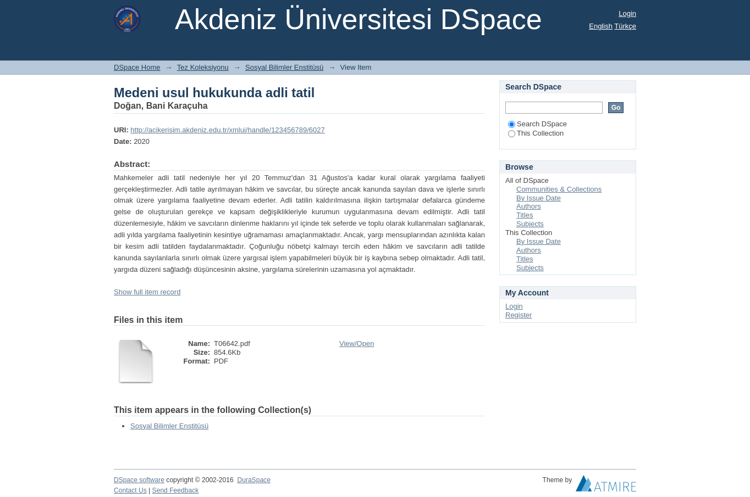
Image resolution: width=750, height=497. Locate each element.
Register (518, 315)
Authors (528, 206)
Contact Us (130, 490)
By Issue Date (538, 198)
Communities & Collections (559, 189)
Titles (524, 215)
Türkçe (625, 26)
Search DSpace (537, 124)
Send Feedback (175, 490)
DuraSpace (253, 480)
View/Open (356, 343)
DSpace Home (137, 67)
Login (627, 13)
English (601, 26)
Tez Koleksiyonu (203, 67)
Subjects (530, 224)
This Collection (536, 133)
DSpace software (139, 480)
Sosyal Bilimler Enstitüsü (284, 67)
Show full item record (147, 292)
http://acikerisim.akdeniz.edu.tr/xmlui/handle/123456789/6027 (227, 130)
